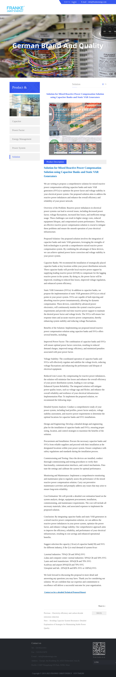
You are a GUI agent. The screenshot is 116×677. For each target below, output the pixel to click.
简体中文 (67, 2)
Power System (18, 122)
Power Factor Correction (18, 105)
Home (99, 84)
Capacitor (16, 95)
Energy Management (21, 113)
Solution (16, 130)
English (74, 2)
